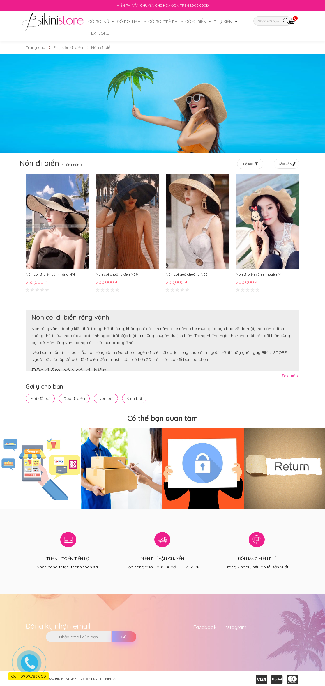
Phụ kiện (223, 21)
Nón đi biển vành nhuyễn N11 (259, 274)
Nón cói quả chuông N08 (187, 274)
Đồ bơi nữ (98, 21)
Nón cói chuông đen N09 (117, 274)
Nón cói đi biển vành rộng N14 (50, 274)
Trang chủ (35, 47)
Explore (100, 33)
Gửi (124, 636)
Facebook (205, 627)
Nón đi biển (102, 47)
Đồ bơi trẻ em (163, 21)
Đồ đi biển (195, 21)
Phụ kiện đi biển (68, 47)
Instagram (234, 627)
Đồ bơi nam (129, 21)
